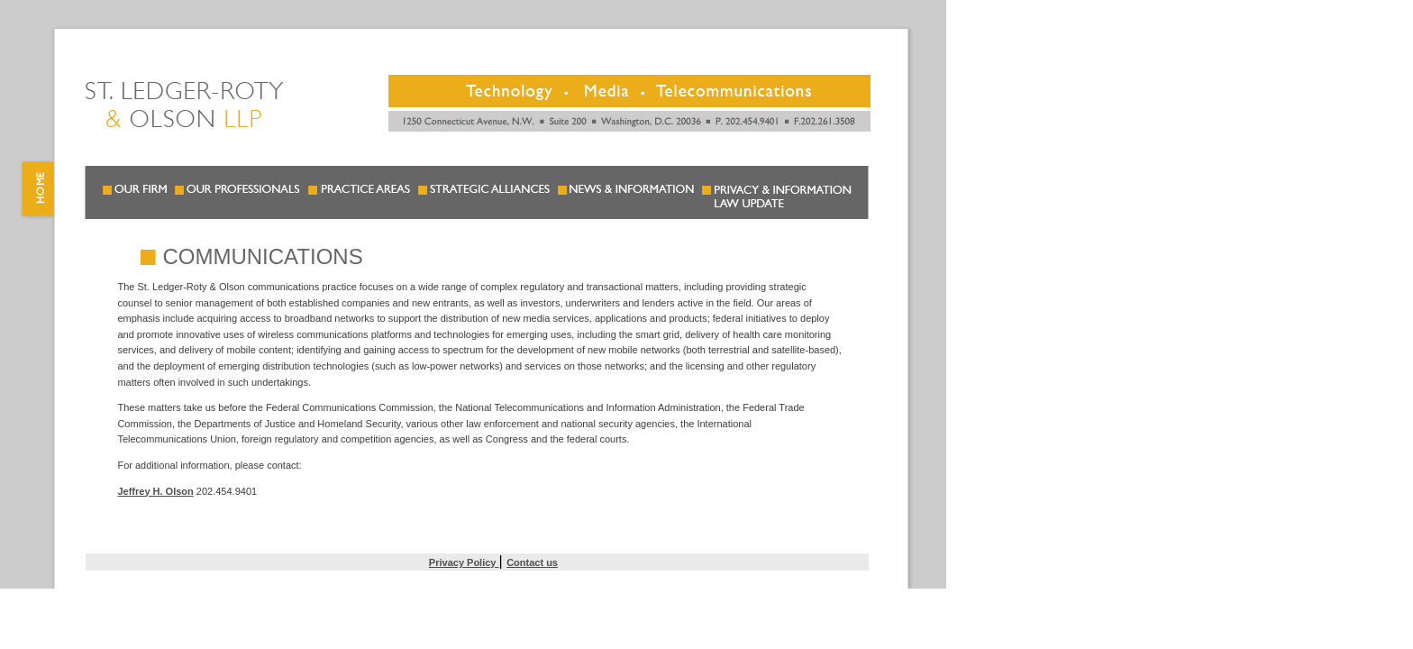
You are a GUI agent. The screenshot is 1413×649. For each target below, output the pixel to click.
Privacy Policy (464, 562)
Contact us (532, 562)
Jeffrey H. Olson (155, 491)
